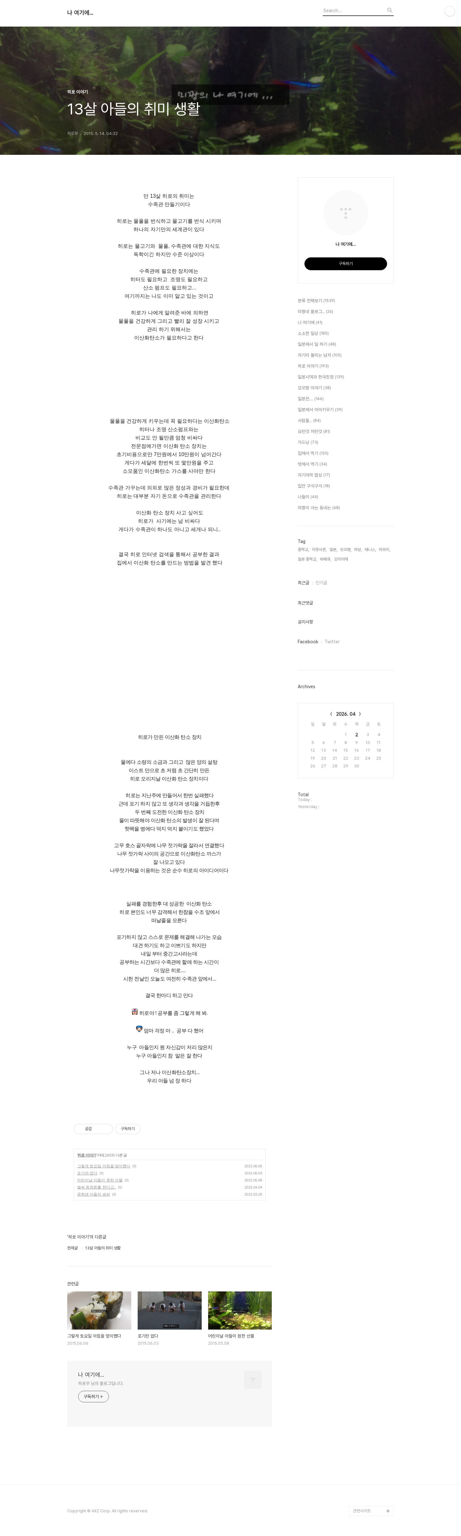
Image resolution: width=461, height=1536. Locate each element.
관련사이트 (362, 1510)
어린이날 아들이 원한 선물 (100, 1180)
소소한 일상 (313, 333)
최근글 (303, 582)
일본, (333, 549)
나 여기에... (80, 13)
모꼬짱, (346, 549)
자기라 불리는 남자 (320, 355)
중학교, (303, 549)
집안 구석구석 (314, 486)
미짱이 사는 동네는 (319, 508)
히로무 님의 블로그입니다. (101, 1383)
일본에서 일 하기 (317, 344)
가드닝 (308, 442)
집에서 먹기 (313, 453)
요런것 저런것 (314, 432)
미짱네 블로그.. (315, 312)
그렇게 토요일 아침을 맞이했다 (103, 1166)
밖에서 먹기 (312, 464)
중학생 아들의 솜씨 (93, 1194)
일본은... (311, 399)
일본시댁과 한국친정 (321, 377)
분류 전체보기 (316, 301)
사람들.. (309, 421)
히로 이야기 (86, 1155)
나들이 (308, 497)
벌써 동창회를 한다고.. (96, 1187)
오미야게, (341, 559)
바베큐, (325, 559)
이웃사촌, (319, 549)
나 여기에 (310, 323)
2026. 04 (346, 714)
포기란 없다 (87, 1173)
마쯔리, (384, 549)
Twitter (332, 641)
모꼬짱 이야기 (314, 388)
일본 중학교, (307, 559)
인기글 (321, 582)
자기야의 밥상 (314, 475)
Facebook (308, 641)
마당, (358, 549)
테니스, (370, 549)
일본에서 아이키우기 (320, 410)
